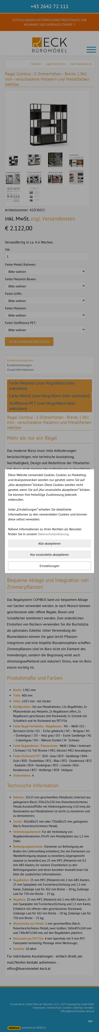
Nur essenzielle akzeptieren (49, 554)
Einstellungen (49, 566)
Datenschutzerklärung (53, 534)
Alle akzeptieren (49, 543)
